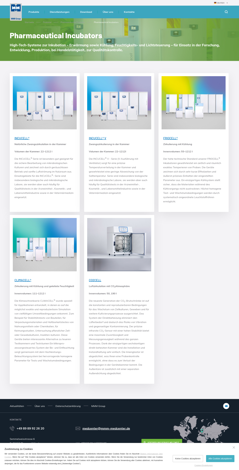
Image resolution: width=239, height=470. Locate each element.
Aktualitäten (17, 406)
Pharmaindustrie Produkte (73, 22)
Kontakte (129, 11)
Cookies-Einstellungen (203, 465)
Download (86, 11)
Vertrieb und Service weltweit (163, 442)
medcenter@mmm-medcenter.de (106, 428)
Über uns (108, 11)
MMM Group (98, 406)
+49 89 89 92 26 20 (30, 428)
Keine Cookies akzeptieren (188, 458)
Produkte (34, 11)
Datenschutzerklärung (68, 406)
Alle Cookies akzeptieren (220, 458)
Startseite (29, 22)
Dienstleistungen (60, 11)
